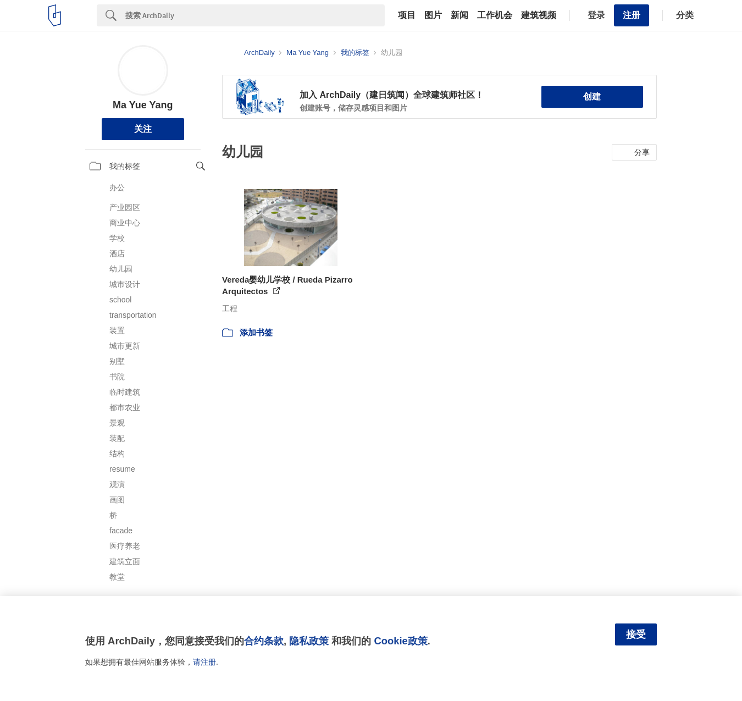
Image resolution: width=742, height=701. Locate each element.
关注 (143, 129)
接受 (636, 634)
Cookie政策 (400, 641)
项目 (407, 15)
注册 (631, 15)
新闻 (459, 15)
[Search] (255, 15)
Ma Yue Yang (143, 105)
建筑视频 (538, 15)
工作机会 (494, 15)
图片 (433, 15)
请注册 (204, 662)
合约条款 (264, 641)
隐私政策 (309, 641)
